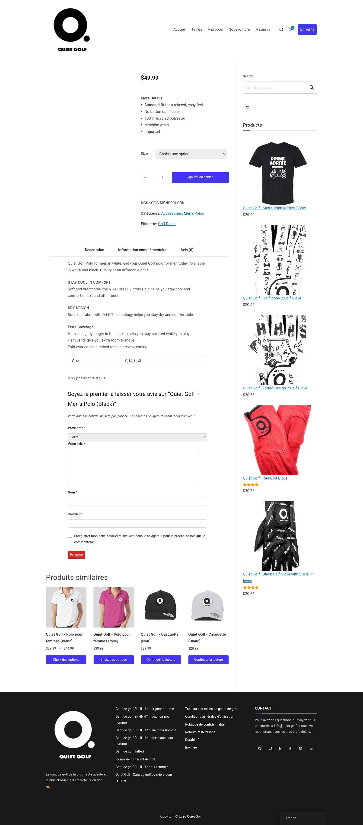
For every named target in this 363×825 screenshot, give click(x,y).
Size (144, 153)
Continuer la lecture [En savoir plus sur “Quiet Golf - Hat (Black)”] (161, 659)
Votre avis (76, 444)
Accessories (171, 213)
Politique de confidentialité (205, 724)
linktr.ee (191, 747)
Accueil (179, 29)
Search (248, 76)
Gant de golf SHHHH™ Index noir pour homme (143, 719)
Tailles (196, 29)
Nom (72, 492)
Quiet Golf (194, 816)
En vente (307, 29)
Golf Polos (166, 224)
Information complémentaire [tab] (142, 250)
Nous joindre (239, 29)
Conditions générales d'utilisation (209, 716)
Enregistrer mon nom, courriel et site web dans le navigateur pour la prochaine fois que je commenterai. (139, 539)
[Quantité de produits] (154, 177)
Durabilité (192, 740)
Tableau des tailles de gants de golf (211, 709)
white (76, 270)
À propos (215, 29)
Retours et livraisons (200, 732)
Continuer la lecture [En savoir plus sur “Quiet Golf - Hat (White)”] (208, 659)
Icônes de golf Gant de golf (136, 759)
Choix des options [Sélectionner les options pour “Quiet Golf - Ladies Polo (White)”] (66, 659)
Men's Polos (194, 213)
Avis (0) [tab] (187, 250)
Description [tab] (94, 250)
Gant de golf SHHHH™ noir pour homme (145, 709)
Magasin (262, 29)
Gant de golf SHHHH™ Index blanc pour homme (144, 741)
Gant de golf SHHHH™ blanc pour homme (146, 730)
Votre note (77, 428)
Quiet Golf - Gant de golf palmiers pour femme (144, 777)
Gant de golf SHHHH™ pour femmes (142, 767)
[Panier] (247, 107)
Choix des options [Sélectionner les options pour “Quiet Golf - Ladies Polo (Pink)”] (113, 659)
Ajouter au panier (200, 177)
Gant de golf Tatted (130, 751)
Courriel (75, 514)
